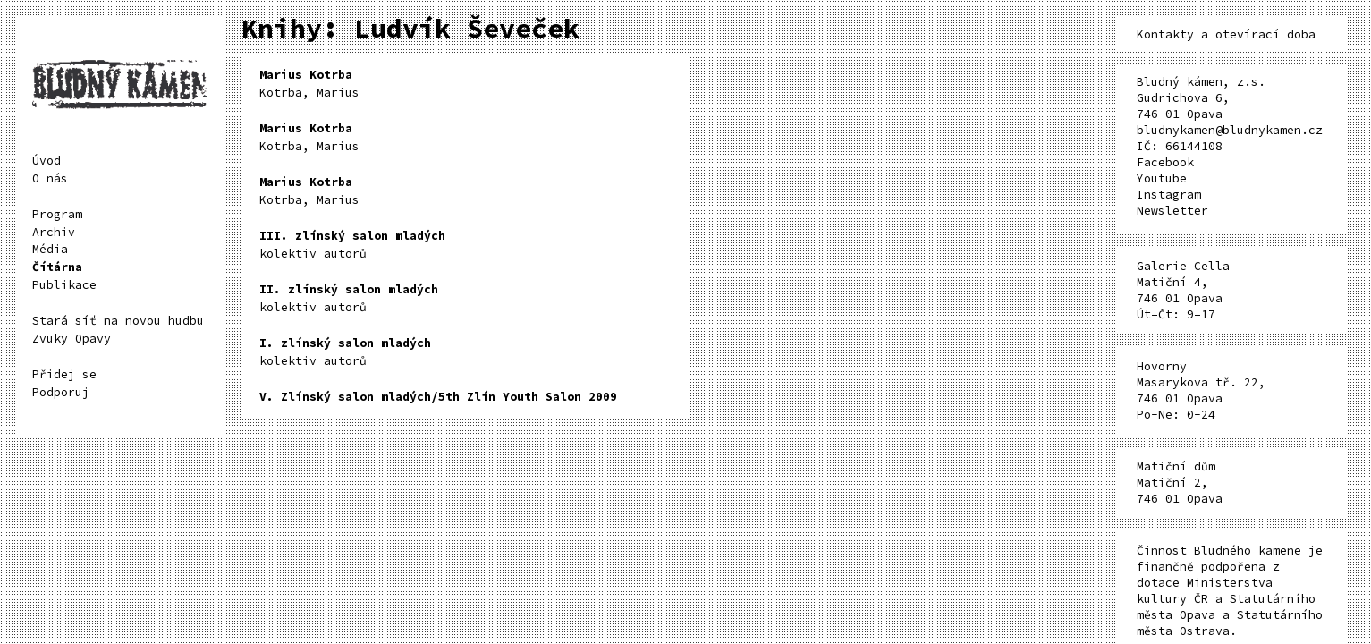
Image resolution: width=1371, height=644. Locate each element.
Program (57, 214)
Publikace (64, 284)
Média (50, 249)
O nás (50, 178)
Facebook (1165, 162)
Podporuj (60, 392)
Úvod (46, 160)
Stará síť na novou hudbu (118, 320)
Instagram (1169, 194)
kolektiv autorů (352, 244)
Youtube (1162, 178)
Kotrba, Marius (309, 83)
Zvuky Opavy (71, 338)
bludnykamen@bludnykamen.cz (1230, 130)
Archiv (53, 232)
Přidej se (64, 374)
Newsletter (1172, 210)
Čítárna (57, 267)
